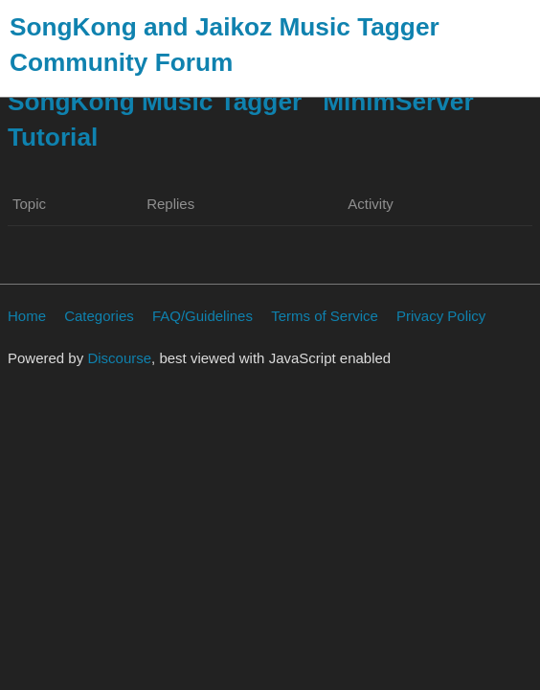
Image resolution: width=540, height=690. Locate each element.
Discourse (119, 358)
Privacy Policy (440, 316)
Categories (99, 316)
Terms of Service (324, 316)
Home (27, 316)
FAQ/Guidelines (202, 316)
